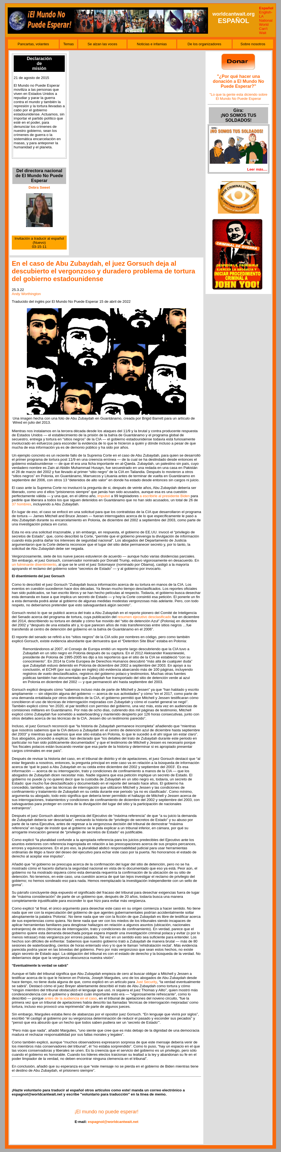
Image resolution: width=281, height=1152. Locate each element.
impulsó (103, 496)
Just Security (146, 982)
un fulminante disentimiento (34, 564)
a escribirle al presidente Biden (165, 496)
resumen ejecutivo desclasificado (144, 617)
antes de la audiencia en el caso (70, 998)
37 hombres (21, 504)
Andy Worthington (26, 294)
